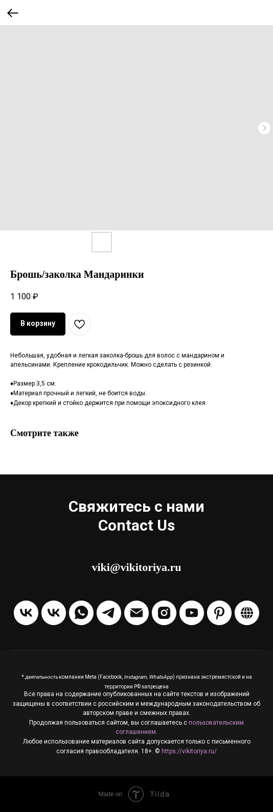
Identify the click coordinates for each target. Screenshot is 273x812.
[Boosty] (247, 613)
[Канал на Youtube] (191, 613)
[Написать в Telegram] (109, 613)
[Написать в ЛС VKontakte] (53, 613)
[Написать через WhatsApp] (81, 613)
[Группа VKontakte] (26, 613)
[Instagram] (164, 613)
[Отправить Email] (136, 613)
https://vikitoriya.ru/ (189, 751)
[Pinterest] (219, 613)
